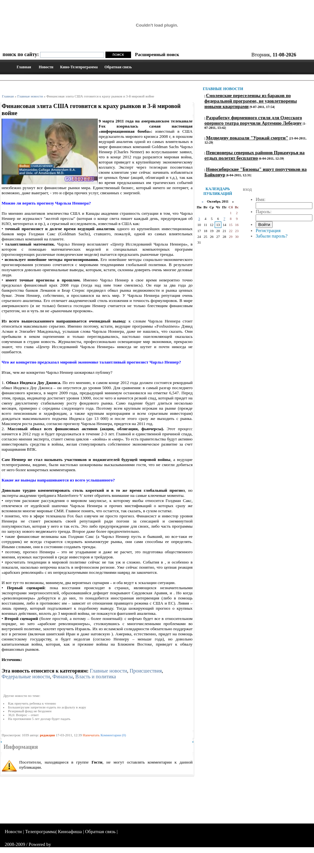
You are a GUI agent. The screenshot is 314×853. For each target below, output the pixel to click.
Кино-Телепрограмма (78, 67)
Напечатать (91, 735)
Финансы (63, 676)
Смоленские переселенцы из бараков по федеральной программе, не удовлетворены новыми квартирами (250, 101)
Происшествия (145, 670)
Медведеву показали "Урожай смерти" (247, 137)
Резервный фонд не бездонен (30, 711)
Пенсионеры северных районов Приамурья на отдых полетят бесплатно (254, 155)
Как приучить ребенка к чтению (32, 703)
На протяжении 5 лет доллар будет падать (39, 719)
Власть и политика (95, 676)
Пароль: (264, 211)
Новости (46, 67)
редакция (47, 735)
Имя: (261, 199)
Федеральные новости (26, 676)
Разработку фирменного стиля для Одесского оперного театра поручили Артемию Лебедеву (253, 120)
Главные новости (30, 96)
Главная (24, 67)
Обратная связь (118, 67)
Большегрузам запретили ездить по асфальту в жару (47, 707)
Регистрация (268, 230)
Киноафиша (70, 831)
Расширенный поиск (157, 54)
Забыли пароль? (271, 235)
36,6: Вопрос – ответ (23, 715)
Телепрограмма (40, 831)
